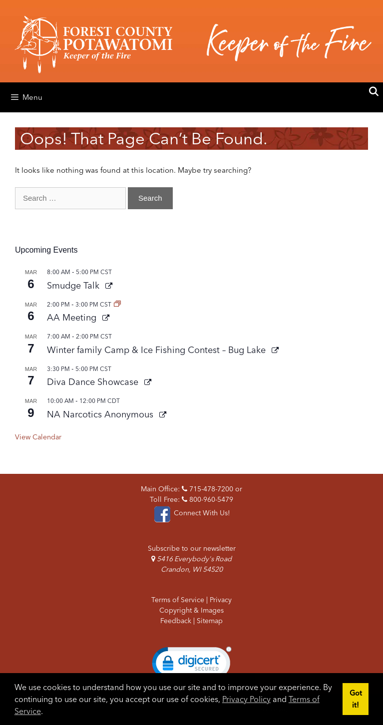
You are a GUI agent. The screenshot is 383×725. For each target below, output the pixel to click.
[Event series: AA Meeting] (117, 304)
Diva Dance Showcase (94, 381)
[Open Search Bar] (374, 91)
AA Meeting (73, 317)
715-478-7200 (207, 488)
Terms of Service (177, 599)
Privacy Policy (246, 699)
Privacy (221, 599)
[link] (192, 665)
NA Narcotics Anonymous (101, 414)
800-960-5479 (207, 499)
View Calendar (38, 436)
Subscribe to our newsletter (192, 548)
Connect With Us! (191, 512)
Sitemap (210, 620)
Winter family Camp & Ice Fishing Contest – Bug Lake (157, 350)
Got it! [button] (356, 699)
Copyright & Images (191, 610)
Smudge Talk (74, 285)
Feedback (175, 620)
